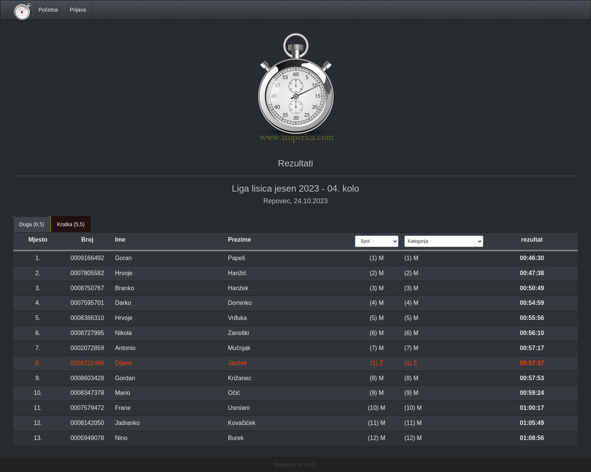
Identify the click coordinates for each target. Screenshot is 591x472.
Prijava (78, 10)
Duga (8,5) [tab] (31, 224)
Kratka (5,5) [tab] (70, 224)
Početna (48, 10)
